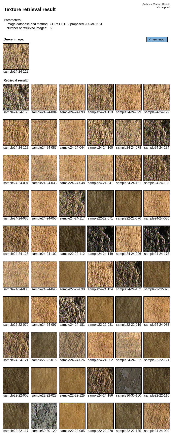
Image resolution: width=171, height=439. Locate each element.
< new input (157, 39)
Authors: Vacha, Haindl (156, 4)
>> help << (163, 7)
